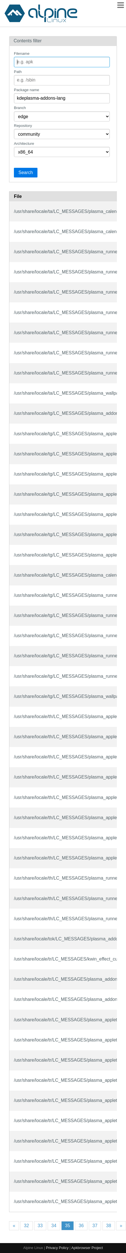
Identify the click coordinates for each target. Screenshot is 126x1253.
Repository (23, 126)
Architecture (24, 143)
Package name (26, 90)
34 (53, 1225)
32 (26, 1225)
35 (67, 1225)
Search (25, 172)
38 (108, 1225)
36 (81, 1225)
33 (40, 1225)
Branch (20, 108)
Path (18, 72)
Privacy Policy (57, 1248)
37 (95, 1225)
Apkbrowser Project (87, 1248)
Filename (22, 53)
